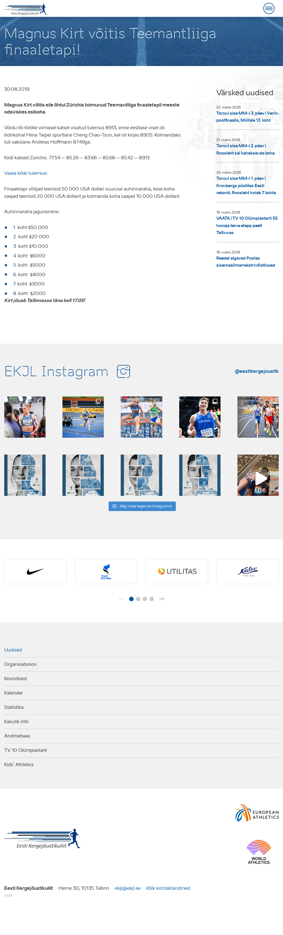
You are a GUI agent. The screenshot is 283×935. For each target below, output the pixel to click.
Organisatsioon (20, 664)
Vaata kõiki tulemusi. (26, 173)
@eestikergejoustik (257, 371)
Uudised (13, 650)
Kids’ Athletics (19, 764)
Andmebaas (17, 736)
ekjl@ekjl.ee (128, 888)
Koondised (15, 678)
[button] (131, 599)
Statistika (14, 707)
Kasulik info (16, 721)
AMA (8, 895)
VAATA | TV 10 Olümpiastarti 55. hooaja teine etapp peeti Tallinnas (247, 225)
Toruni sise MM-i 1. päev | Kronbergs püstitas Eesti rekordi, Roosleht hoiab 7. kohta (246, 185)
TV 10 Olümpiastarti (25, 750)
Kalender (13, 693)
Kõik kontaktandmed (168, 888)
